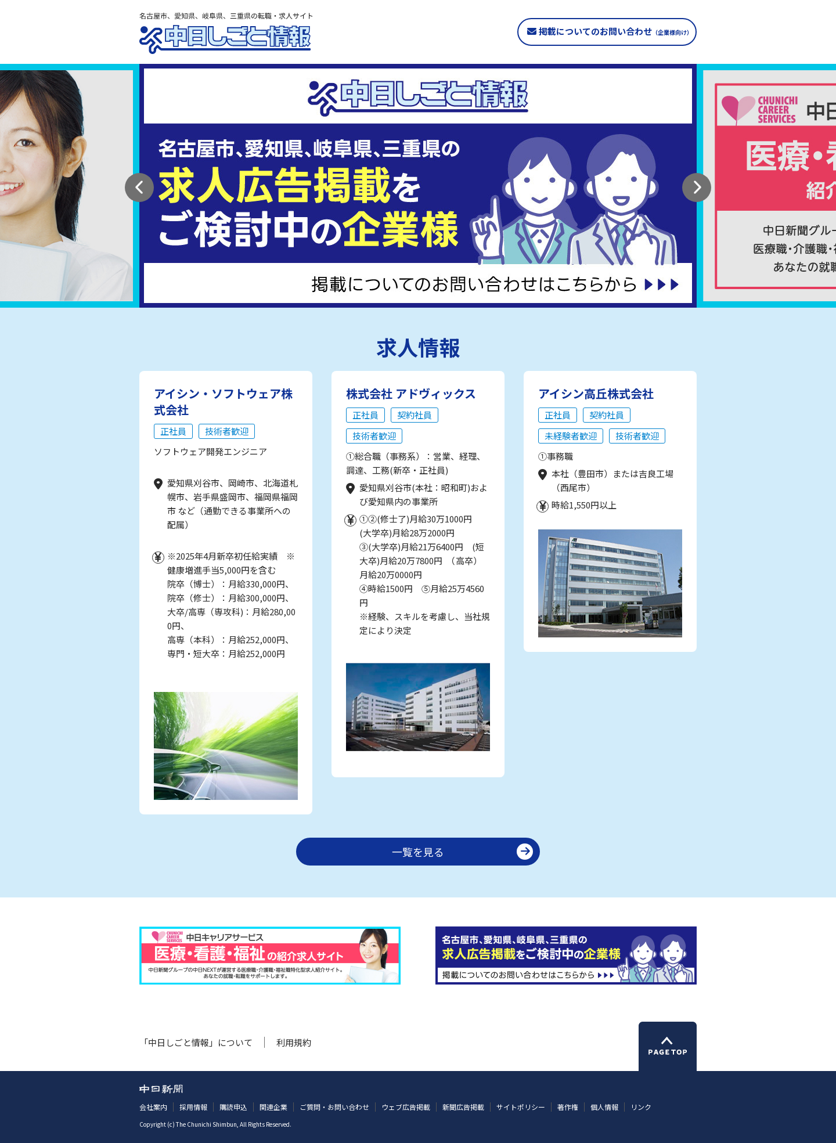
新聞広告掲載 (463, 1107)
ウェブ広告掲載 (405, 1107)
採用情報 (193, 1107)
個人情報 (604, 1107)
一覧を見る (418, 851)
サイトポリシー (520, 1107)
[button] (139, 187)
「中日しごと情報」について (196, 1042)
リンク (640, 1107)
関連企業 (273, 1107)
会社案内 (153, 1107)
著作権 (567, 1107)
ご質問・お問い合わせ (334, 1107)
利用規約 (293, 1042)
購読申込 (233, 1107)
